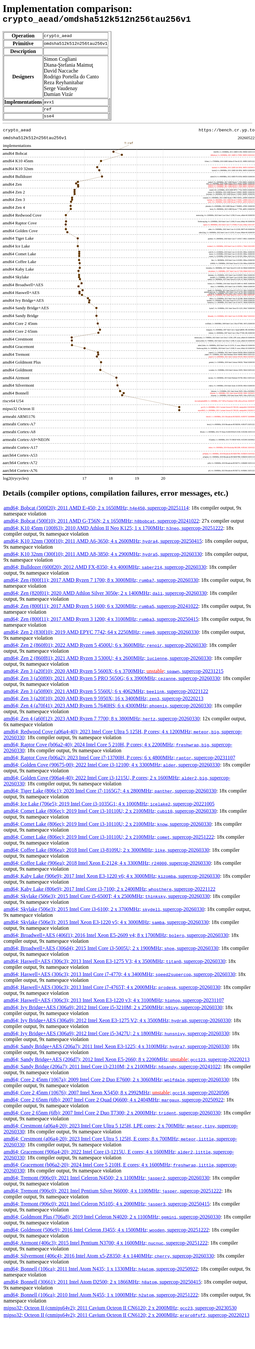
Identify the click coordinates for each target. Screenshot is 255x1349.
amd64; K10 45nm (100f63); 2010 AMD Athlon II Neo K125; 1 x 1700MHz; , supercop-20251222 (113, 532)
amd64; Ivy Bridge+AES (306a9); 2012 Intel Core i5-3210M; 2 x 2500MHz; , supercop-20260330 (113, 1011)
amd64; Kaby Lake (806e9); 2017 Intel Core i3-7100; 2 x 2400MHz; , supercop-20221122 (110, 893)
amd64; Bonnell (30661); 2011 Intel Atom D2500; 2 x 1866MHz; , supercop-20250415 (102, 1286)
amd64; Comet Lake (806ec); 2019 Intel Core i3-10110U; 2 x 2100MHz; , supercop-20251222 (109, 841)
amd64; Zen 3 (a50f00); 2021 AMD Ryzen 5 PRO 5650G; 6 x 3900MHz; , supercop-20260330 (112, 682)
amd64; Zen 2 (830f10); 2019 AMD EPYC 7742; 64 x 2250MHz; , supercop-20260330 (101, 636)
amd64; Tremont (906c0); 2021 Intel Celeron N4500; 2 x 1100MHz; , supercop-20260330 (106, 1181)
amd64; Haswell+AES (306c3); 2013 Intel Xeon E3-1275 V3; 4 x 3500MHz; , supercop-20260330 (114, 965)
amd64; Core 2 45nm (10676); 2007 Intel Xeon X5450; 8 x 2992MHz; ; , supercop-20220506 (116, 1096)
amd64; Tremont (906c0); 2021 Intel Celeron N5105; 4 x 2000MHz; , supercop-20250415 (106, 1207)
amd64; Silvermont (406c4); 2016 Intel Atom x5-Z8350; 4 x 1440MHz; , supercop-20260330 (109, 1259)
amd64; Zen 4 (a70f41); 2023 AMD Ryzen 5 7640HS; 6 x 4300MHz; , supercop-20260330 (107, 709)
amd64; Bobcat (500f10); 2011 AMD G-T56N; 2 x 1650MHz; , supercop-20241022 (101, 525)
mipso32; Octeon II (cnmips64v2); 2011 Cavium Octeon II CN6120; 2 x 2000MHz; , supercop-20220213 (126, 1319)
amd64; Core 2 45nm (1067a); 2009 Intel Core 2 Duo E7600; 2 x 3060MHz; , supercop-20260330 (116, 1083)
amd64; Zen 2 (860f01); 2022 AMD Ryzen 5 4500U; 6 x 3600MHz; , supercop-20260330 (105, 649)
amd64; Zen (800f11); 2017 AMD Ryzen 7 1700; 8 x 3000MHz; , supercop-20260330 (101, 584)
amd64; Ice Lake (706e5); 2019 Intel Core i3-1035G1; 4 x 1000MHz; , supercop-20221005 (109, 807)
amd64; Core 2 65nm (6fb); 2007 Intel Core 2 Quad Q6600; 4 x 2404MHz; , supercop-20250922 (113, 1103)
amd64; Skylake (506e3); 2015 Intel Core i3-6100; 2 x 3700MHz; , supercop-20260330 (104, 913)
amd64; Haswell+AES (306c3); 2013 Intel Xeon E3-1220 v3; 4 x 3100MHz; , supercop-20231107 (114, 1004)
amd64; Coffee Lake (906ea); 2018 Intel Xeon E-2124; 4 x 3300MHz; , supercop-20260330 (107, 867)
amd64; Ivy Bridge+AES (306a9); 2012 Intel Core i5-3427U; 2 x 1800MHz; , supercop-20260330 (116, 1037)
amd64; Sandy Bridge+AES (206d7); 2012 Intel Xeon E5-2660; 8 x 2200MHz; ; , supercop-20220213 (126, 1063)
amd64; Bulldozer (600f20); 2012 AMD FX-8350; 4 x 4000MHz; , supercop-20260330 (105, 571)
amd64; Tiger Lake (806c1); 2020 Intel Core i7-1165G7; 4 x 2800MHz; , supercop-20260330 (110, 794)
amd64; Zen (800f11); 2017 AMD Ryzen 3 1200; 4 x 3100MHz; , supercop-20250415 (101, 623)
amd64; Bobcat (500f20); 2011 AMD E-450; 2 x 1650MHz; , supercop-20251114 (96, 511)
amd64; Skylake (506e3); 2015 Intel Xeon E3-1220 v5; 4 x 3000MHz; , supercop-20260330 (106, 926)
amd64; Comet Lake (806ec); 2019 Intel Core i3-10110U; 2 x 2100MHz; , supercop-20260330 (110, 815)
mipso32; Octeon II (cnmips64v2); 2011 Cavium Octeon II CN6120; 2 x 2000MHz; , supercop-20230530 (120, 1312)
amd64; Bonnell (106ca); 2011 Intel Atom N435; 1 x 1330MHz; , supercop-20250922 (101, 1273)
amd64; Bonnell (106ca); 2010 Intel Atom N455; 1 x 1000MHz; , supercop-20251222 (101, 1299)
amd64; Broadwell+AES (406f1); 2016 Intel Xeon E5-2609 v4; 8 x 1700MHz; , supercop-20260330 (116, 939)
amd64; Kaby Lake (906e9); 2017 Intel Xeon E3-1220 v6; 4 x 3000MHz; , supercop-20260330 (112, 880)
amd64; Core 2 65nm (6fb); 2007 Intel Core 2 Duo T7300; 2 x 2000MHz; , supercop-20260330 (112, 1116)
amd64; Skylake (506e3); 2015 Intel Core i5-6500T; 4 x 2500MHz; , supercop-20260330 (107, 900)
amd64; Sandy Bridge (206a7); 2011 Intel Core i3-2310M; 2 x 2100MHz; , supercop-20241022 (112, 1070)
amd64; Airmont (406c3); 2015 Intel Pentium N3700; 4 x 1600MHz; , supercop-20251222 (105, 1246)
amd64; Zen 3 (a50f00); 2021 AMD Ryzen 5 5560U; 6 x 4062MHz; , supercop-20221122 (106, 695)
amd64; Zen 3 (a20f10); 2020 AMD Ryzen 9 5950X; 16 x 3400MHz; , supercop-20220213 (103, 702)
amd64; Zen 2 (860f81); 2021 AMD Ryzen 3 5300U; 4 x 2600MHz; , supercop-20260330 (107, 662)
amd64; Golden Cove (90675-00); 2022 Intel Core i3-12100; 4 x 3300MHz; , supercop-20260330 (112, 768)
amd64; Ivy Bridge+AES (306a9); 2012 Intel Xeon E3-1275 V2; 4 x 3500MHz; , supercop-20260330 (117, 1024)
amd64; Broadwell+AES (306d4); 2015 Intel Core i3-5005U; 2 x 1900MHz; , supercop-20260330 (111, 952)
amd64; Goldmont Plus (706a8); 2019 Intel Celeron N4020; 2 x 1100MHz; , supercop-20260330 (112, 1220)
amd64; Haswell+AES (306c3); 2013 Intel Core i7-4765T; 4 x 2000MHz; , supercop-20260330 (112, 991)
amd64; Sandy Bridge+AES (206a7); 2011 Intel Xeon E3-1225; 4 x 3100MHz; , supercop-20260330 (116, 1050)
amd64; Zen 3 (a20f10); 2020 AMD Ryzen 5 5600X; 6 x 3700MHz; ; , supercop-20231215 (113, 675)
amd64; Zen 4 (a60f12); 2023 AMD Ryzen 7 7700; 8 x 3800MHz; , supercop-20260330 (102, 722)
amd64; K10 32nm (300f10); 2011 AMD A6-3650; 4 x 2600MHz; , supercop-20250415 (103, 545)
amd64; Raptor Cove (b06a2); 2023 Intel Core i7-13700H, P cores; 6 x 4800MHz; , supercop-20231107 (119, 761)
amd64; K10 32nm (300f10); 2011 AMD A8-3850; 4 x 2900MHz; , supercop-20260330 (103, 558)
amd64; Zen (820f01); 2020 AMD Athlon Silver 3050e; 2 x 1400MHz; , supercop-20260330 (105, 597)
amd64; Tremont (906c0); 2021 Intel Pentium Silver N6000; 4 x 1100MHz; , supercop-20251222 (112, 1194)
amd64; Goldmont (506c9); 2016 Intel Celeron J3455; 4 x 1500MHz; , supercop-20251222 (106, 1233)
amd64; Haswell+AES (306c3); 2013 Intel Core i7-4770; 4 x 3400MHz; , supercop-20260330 (119, 978)
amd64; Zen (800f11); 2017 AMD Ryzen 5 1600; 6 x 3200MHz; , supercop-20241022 (101, 610)
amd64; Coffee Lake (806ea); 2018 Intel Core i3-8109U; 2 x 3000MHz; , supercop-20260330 (106, 854)
